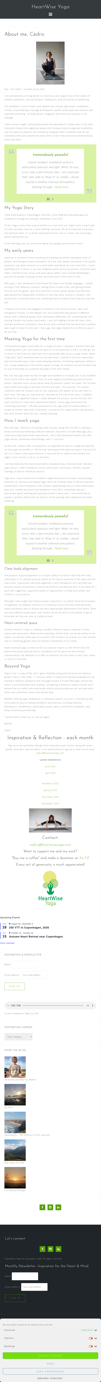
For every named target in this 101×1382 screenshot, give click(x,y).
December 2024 (50, 797)
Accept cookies (50, 1355)
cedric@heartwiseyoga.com (50, 753)
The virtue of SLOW (14, 1162)
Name (7, 964)
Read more (62, 187)
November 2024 (50, 803)
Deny (50, 1363)
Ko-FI (84, 858)
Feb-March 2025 (50, 783)
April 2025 (50, 773)
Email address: (12, 975)
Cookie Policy (43, 1378)
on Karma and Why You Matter (20, 1079)
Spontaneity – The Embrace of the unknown (27, 1135)
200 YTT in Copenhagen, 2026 (29, 927)
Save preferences (51, 1371)
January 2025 (50, 790)
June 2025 (50, 766)
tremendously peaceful (50, 155)
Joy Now (8, 1107)
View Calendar (7, 943)
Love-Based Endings (14, 1190)
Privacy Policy (56, 1378)
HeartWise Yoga (51, 7)
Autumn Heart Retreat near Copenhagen (36, 936)
